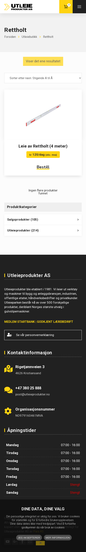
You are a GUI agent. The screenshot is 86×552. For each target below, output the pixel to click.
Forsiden (10, 37)
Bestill (43, 167)
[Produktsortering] (43, 78)
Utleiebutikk (29, 37)
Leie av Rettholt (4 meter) (43, 146)
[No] (40, 543)
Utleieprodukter (44, 231)
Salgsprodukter (44, 220)
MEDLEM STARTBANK (19, 321)
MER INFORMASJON (58, 537)
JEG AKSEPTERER (29, 537)
